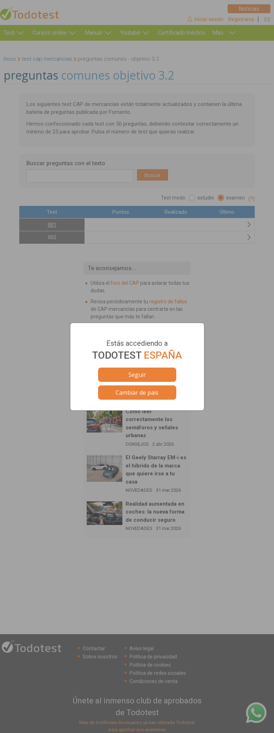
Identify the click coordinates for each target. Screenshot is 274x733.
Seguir (137, 375)
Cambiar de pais (137, 392)
